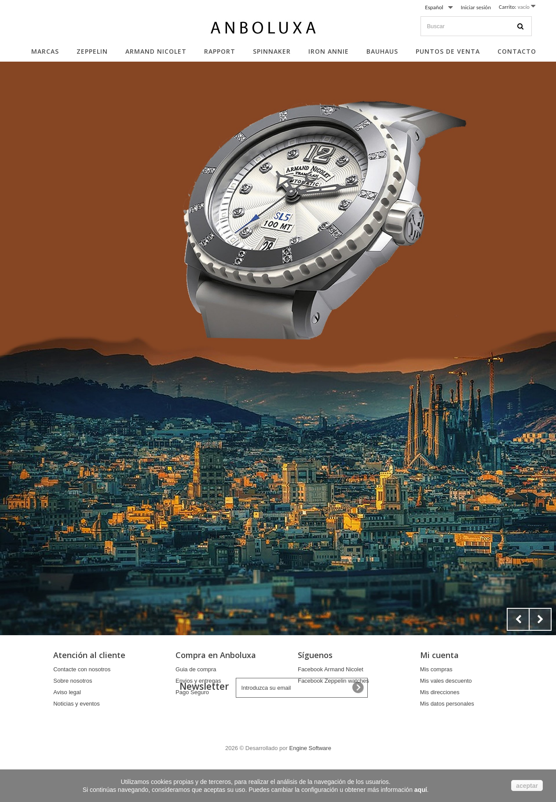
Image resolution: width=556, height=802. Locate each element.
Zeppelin (92, 51)
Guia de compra (196, 669)
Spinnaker (272, 51)
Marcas (45, 51)
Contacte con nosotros (81, 669)
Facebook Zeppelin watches (333, 680)
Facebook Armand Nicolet (330, 669)
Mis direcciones (440, 692)
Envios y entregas (198, 680)
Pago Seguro (192, 692)
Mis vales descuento (446, 680)
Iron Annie (328, 51)
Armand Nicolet (156, 51)
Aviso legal (67, 692)
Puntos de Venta (448, 51)
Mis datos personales (447, 703)
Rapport (219, 51)
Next (540, 619)
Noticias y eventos (76, 703)
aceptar (527, 785)
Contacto (516, 51)
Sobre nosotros (72, 680)
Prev (518, 619)
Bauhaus (382, 51)
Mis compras (436, 669)
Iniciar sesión (476, 7)
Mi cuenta (439, 655)
